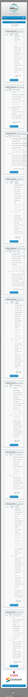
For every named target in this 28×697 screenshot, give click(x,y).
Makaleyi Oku (14, 80)
